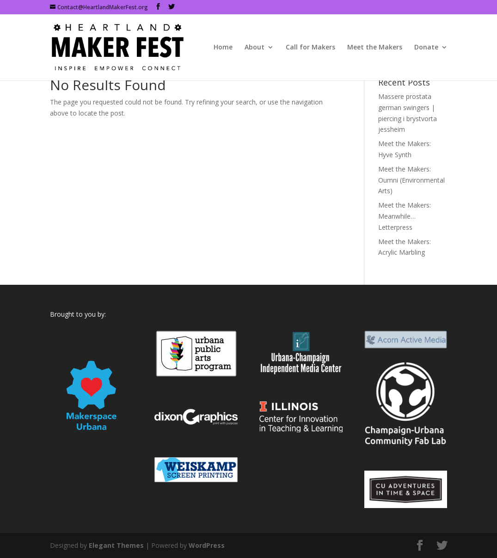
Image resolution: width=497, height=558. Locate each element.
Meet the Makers (374, 47)
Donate (426, 47)
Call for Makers (310, 47)
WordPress (207, 545)
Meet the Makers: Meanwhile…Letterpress (404, 216)
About (254, 47)
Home (223, 47)
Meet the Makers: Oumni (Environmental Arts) (411, 180)
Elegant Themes (116, 545)
